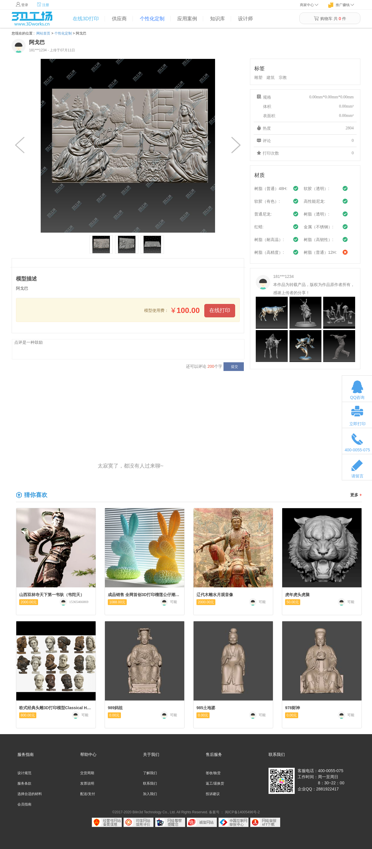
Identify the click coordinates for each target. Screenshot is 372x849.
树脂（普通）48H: (270, 188)
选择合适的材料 (29, 794)
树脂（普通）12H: (320, 252)
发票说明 (87, 783)
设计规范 (24, 773)
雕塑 (258, 77)
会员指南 (24, 804)
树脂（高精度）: (269, 252)
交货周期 (87, 773)
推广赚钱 (342, 5)
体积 (305, 106)
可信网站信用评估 (138, 822)
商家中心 (309, 5)
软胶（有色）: (267, 201)
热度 (305, 128)
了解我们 (150, 773)
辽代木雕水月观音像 (214, 594)
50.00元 (293, 602)
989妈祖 (115, 707)
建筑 (271, 77)
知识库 (217, 18)
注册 (43, 4)
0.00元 (114, 715)
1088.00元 (117, 602)
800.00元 (28, 715)
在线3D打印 (86, 18)
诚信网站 (202, 822)
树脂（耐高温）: (269, 239)
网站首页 (43, 33)
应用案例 (187, 18)
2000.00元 (29, 602)
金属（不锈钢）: (318, 227)
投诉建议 (213, 794)
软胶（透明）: (316, 188)
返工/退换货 (215, 783)
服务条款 (24, 783)
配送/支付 (87, 794)
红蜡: (259, 227)
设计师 (245, 18)
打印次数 (305, 153)
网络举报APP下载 (265, 822)
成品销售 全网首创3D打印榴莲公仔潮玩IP (144, 594)
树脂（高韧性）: (318, 239)
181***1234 (283, 276)
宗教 (283, 77)
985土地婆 (205, 707)
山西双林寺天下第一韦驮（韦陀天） (51, 594)
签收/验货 (213, 773)
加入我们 (150, 794)
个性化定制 (152, 18)
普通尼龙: (263, 214)
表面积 (305, 115)
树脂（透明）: (316, 214)
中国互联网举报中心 (233, 822)
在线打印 (219, 310)
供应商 (119, 18)
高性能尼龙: (314, 201)
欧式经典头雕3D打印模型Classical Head (55, 707)
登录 (22, 4)
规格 (305, 97)
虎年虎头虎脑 (297, 594)
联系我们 (150, 783)
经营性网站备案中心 (107, 822)
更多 (356, 495)
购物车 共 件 (330, 18)
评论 (305, 140)
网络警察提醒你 (170, 822)
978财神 (292, 707)
